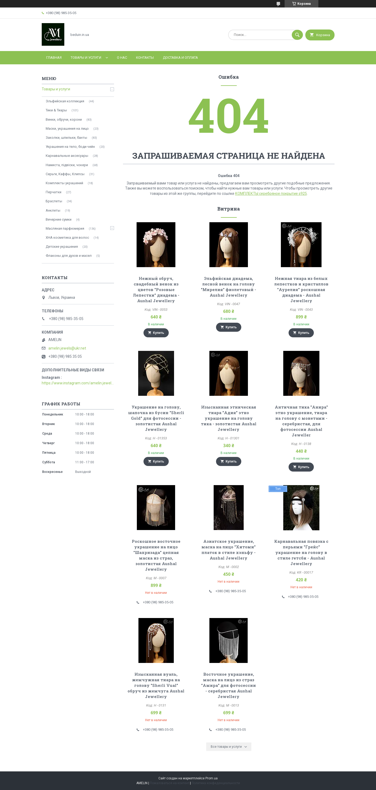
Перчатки (53, 192)
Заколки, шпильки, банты (66, 138)
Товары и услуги (86, 58)
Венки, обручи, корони (64, 119)
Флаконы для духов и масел (69, 256)
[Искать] (297, 35)
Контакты (145, 58)
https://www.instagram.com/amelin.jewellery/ (78, 383)
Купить (158, 333)
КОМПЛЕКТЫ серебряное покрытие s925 (271, 193)
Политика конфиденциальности (216, 783)
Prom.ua (211, 778)
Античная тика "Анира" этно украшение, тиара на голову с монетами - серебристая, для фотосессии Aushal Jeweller (301, 421)
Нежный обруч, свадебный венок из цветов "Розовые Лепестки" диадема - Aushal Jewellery (156, 289)
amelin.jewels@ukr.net (67, 348)
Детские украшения (62, 247)
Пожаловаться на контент (169, 783)
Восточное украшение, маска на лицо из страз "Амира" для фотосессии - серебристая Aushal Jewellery (228, 685)
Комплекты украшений (64, 183)
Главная (54, 58)
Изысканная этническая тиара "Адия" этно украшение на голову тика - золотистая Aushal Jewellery (228, 418)
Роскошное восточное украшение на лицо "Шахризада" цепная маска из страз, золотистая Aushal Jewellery (156, 555)
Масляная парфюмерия (65, 228)
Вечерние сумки (58, 219)
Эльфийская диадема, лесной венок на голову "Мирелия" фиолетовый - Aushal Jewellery (228, 287)
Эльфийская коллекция (65, 101)
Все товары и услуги (226, 747)
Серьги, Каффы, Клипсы (65, 174)
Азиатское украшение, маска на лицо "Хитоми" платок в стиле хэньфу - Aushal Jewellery (228, 550)
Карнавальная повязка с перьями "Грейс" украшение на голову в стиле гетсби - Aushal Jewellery (301, 552)
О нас (122, 58)
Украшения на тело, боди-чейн (70, 147)
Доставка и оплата (180, 58)
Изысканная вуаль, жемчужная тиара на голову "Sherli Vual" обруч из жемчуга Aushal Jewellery (156, 685)
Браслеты (54, 201)
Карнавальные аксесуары (67, 156)
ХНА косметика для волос (67, 237)
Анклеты (53, 210)
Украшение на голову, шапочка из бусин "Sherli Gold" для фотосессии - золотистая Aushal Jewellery (156, 418)
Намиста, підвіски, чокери (67, 165)
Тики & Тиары (56, 110)
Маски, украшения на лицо (67, 129)
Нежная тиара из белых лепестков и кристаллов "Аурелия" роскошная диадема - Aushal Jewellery (301, 289)
